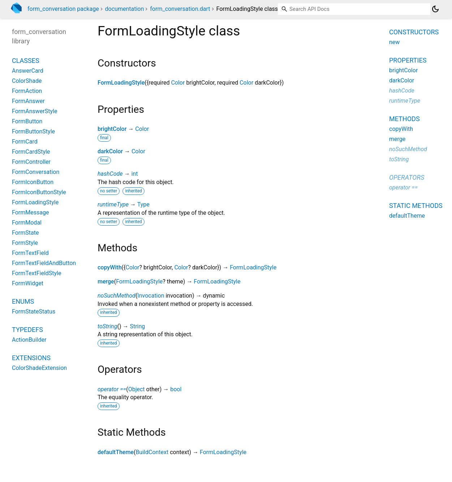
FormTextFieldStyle (36, 273)
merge (106, 281)
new (394, 42)
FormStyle (25, 242)
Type (143, 204)
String (137, 326)
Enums (23, 301)
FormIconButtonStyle (39, 192)
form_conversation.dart (180, 8)
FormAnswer (28, 101)
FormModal (27, 222)
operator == (112, 389)
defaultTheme (116, 452)
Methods (404, 119)
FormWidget (27, 283)
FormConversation (35, 172)
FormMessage (30, 212)
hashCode (110, 173)
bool (175, 389)
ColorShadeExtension (39, 367)
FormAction (27, 91)
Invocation (150, 295)
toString (107, 326)
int (134, 173)
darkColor (110, 151)
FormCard (25, 141)
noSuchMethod (116, 295)
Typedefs (27, 329)
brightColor (112, 128)
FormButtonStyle (33, 131)
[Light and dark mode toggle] (435, 9)
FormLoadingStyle (121, 82)
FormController (31, 161)
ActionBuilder (29, 339)
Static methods (416, 205)
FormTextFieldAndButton (44, 263)
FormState (25, 232)
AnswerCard (27, 70)
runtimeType (113, 204)
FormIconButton (32, 182)
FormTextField (30, 252)
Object (136, 389)
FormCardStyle (31, 151)
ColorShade (27, 80)
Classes (25, 60)
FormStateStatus (33, 311)
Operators (406, 177)
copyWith (110, 267)
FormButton (27, 121)
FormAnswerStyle (34, 111)
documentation (124, 8)
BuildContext (151, 452)
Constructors (414, 32)
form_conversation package (63, 8)
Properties (407, 60)
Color (178, 82)
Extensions (31, 358)
